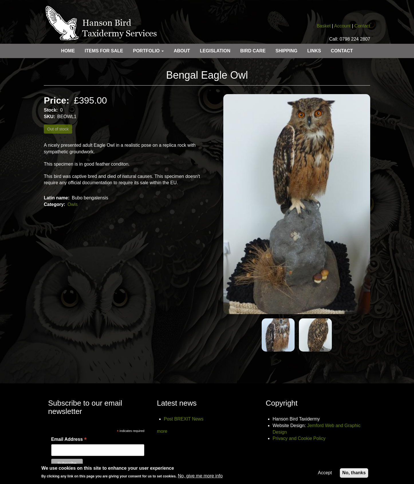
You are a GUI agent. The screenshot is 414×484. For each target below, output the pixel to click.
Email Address (69, 439)
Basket (324, 25)
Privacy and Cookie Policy (299, 438)
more (162, 431)
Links (314, 50)
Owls (73, 204)
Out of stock (58, 129)
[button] (296, 204)
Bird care (253, 50)
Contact (362, 25)
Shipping (286, 50)
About (182, 50)
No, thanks (354, 474)
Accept (325, 474)
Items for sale (104, 50)
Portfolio (148, 50)
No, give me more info (200, 477)
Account (342, 25)
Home (68, 50)
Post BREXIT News (183, 418)
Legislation (215, 50)
